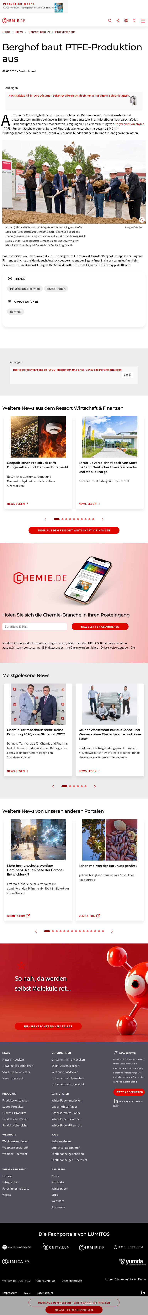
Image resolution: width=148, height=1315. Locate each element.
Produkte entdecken (15, 1100)
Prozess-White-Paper (66, 1113)
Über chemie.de (72, 1281)
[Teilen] (118, 21)
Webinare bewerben (15, 1147)
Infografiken (10, 1182)
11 (87, 931)
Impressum (9, 1293)
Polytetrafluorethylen (129, 124)
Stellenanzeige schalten (68, 1154)
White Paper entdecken (67, 1100)
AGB (27, 1293)
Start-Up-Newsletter (16, 1072)
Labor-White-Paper (64, 1106)
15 (103, 931)
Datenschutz (44, 1293)
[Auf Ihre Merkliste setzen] (134, 21)
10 (93, 519)
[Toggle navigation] (143, 21)
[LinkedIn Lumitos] (143, 1293)
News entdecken (13, 1059)
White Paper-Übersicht (67, 1125)
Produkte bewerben (15, 1119)
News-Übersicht (13, 1078)
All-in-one (58, 1207)
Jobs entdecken (62, 1141)
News (55, 1176)
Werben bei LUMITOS (16, 1281)
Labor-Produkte (13, 1106)
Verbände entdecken (65, 1072)
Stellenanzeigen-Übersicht (69, 1160)
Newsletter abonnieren (100, 626)
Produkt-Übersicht (14, 1125)
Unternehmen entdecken (68, 1059)
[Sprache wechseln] (126, 21)
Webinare (58, 1201)
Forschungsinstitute (15, 1188)
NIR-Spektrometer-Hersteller (48, 1026)
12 (91, 931)
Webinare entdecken (15, 1141)
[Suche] (110, 21)
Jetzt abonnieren (129, 1092)
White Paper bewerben (67, 1119)
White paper (60, 1188)
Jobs (55, 1195)
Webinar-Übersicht (14, 1154)
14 (99, 931)
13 (95, 931)
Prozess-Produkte (14, 1113)
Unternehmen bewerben (68, 1078)
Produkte (58, 1182)
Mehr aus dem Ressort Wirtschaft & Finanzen (74, 530)
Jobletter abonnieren (66, 1147)
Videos (6, 1195)
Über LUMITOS (46, 1281)
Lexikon (7, 1176)
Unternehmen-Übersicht (68, 1084)
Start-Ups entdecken (65, 1066)
